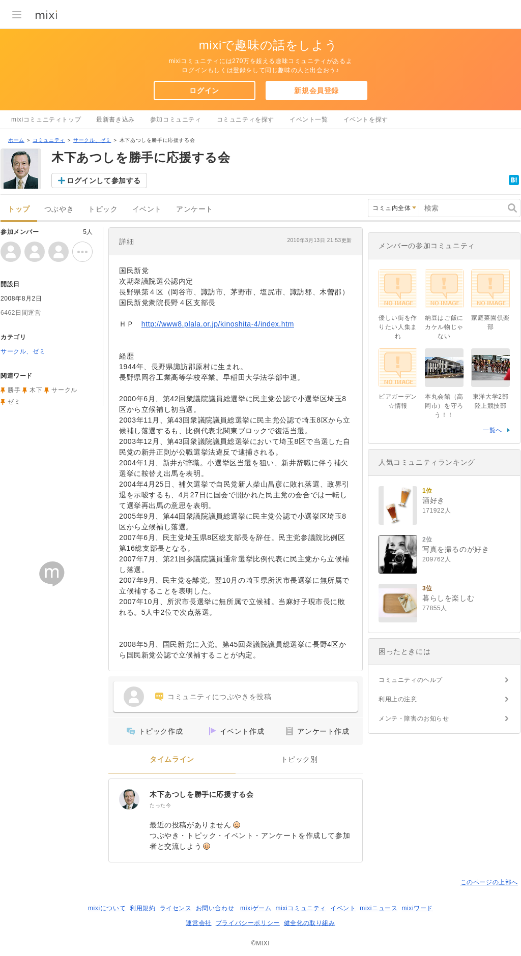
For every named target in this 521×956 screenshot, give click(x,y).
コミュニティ (49, 140)
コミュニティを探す (245, 119)
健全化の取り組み (309, 923)
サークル (64, 390)
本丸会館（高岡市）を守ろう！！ (444, 406)
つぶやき (59, 209)
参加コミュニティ (175, 119)
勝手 (14, 390)
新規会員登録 (316, 90)
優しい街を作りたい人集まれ (398, 327)
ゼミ (14, 401)
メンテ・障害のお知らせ (414, 718)
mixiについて (107, 908)
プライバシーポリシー (248, 923)
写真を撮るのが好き (455, 549)
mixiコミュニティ (301, 908)
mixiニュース (378, 908)
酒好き (433, 500)
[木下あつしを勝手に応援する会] (129, 799)
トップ (19, 209)
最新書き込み (115, 119)
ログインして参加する (104, 180)
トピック (103, 209)
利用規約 (142, 908)
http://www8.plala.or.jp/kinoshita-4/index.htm (217, 324)
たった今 (160, 805)
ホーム (16, 140)
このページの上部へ (489, 882)
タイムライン (172, 759)
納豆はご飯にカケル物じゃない (444, 327)
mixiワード (417, 908)
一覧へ (492, 430)
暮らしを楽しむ (448, 598)
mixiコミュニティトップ (46, 119)
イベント (147, 209)
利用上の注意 (398, 699)
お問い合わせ (215, 908)
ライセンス (176, 908)
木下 (36, 390)
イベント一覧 (309, 119)
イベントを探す (365, 119)
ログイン (204, 90)
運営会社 (198, 923)
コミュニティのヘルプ (411, 679)
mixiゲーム (256, 908)
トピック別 (299, 759)
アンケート (194, 209)
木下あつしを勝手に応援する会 (201, 794)
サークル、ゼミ (92, 140)
